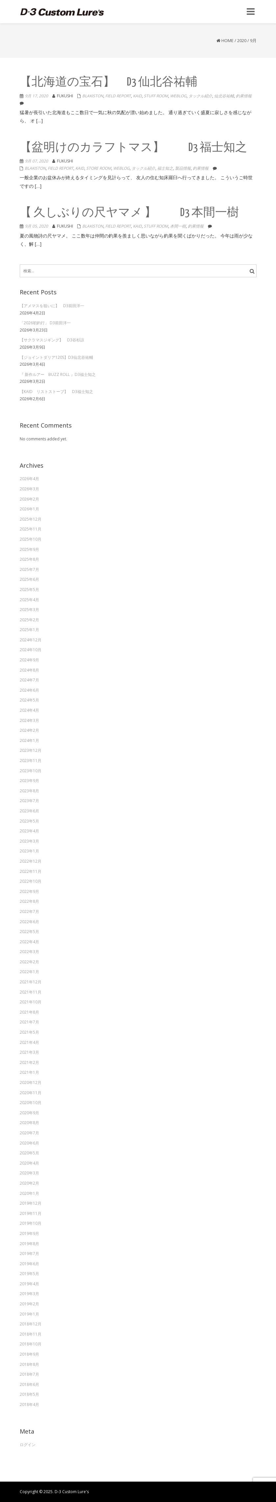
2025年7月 (29, 569)
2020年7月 (29, 1133)
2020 (241, 40)
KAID (137, 96)
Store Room (98, 168)
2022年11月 (30, 871)
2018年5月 (29, 1394)
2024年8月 (29, 670)
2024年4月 (29, 710)
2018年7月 (29, 1374)
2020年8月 (29, 1122)
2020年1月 (29, 1193)
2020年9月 (29, 1113)
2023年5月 (29, 821)
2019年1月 (29, 1314)
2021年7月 (29, 1022)
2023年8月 (29, 791)
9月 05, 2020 (36, 226)
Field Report (118, 96)
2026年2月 (29, 499)
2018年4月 (29, 1404)
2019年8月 (29, 1243)
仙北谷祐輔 (224, 96)
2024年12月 (30, 640)
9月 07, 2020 (36, 161)
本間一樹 (178, 226)
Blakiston (92, 96)
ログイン (28, 1444)
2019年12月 (30, 1203)
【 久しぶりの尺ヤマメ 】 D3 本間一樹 (129, 213)
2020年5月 (29, 1153)
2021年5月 (29, 1032)
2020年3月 (29, 1173)
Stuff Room (156, 96)
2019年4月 (29, 1284)
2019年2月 (29, 1304)
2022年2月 (29, 962)
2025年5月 (29, 589)
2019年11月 (30, 1213)
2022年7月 (29, 911)
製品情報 (183, 168)
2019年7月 (29, 1253)
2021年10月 (30, 1002)
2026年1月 (29, 509)
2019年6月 (29, 1264)
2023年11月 (30, 760)
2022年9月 (29, 891)
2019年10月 (30, 1223)
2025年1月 (29, 629)
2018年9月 (29, 1354)
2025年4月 (29, 600)
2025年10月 (30, 539)
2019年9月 (29, 1233)
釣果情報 (244, 96)
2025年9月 (29, 549)
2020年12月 (30, 1082)
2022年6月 (29, 921)
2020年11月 (30, 1093)
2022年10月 (30, 881)
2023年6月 (29, 811)
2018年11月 (30, 1334)
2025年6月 (29, 579)
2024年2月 (29, 730)
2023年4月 (29, 831)
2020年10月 (30, 1102)
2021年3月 (29, 1052)
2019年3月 (29, 1293)
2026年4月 (29, 478)
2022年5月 (29, 931)
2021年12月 (30, 982)
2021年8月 (29, 1012)
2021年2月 (29, 1062)
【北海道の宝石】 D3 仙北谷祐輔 (108, 82)
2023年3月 (29, 841)
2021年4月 (29, 1042)
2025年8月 (29, 559)
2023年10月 (30, 771)
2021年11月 (30, 992)
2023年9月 (29, 780)
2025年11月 (30, 529)
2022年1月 (29, 971)
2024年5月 (29, 700)
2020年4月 (29, 1163)
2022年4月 (29, 942)
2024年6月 (29, 690)
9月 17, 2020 (36, 96)
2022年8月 (29, 901)
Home (227, 40)
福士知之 (165, 168)
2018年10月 (30, 1344)
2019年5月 (29, 1273)
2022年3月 (29, 951)
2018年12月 (30, 1324)
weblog (178, 96)
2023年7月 (29, 800)
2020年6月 (29, 1143)
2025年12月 (30, 519)
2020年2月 (29, 1183)
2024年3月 (29, 720)
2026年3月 (29, 489)
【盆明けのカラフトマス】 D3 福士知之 (133, 147)
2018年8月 (29, 1364)
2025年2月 (29, 620)
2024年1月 (29, 740)
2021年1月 (29, 1072)
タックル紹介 (200, 96)
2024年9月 (29, 660)
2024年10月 (30, 650)
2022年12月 (30, 861)
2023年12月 (30, 750)
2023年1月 (29, 851)
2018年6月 (29, 1384)
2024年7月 (29, 680)
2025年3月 (29, 609)
